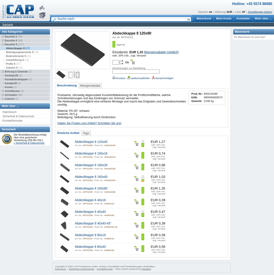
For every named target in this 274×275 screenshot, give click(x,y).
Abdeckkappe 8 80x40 (90, 246)
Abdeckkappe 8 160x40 (91, 177)
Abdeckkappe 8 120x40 (91, 142)
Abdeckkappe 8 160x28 (91, 165)
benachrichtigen (162, 78)
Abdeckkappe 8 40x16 (90, 200)
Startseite (7, 24)
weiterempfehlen (138, 78)
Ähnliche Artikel (68, 133)
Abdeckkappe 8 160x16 (91, 153)
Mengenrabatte (90, 85)
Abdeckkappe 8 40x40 (90, 212)
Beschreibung (67, 85)
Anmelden (243, 18)
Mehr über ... (263, 18)
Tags (86, 133)
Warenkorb (203, 18)
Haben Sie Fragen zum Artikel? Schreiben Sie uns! (89, 123)
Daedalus (146, 269)
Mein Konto (224, 18)
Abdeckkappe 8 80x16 (90, 235)
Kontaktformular (13, 120)
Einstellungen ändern (260, 12)
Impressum (10, 112)
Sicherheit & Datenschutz (18, 116)
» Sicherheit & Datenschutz (29, 143)
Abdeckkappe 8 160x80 (91, 188)
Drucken (119, 78)
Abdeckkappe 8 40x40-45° (93, 223)
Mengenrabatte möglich (161, 52)
